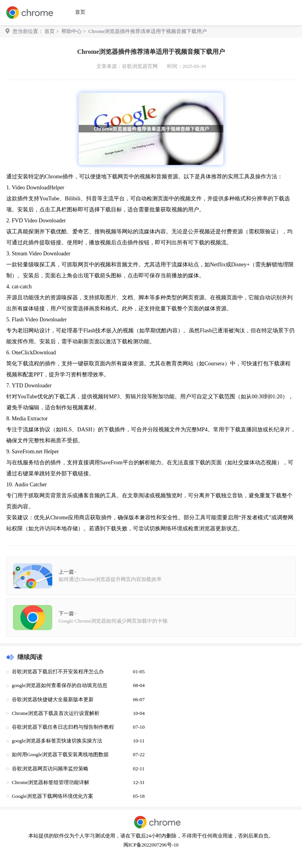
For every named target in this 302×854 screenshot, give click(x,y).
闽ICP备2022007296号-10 (151, 845)
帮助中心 (71, 31)
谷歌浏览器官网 (140, 66)
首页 (80, 12)
